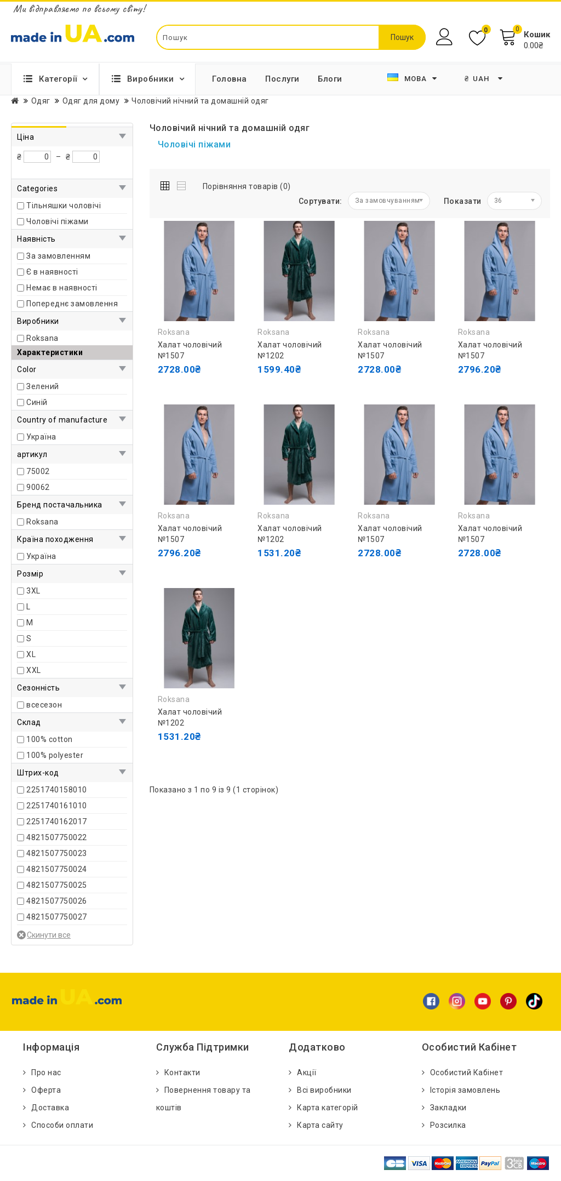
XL (31, 654)
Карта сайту (320, 1125)
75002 (38, 471)
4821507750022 (56, 837)
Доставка (50, 1107)
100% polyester (54, 755)
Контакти (182, 1072)
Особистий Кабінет (466, 1072)
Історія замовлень (465, 1090)
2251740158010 (56, 789)
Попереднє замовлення (72, 303)
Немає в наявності (62, 287)
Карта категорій (327, 1107)
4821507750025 (56, 885)
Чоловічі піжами (57, 221)
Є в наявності (52, 271)
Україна (41, 436)
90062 (38, 487)
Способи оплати (62, 1125)
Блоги (330, 79)
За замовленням (58, 256)
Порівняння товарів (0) (247, 186)
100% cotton (49, 739)
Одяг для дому (91, 100)
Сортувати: (320, 201)
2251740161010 (56, 805)
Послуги (282, 79)
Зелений (42, 386)
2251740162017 (56, 821)
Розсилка (448, 1125)
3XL (33, 590)
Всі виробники (324, 1090)
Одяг (40, 100)
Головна (229, 79)
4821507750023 (56, 853)
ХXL (33, 670)
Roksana (42, 338)
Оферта (46, 1090)
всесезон (44, 704)
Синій (37, 402)
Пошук (402, 37)
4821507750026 (56, 901)
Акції (307, 1072)
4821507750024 (56, 869)
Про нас (46, 1072)
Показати (463, 201)
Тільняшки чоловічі (63, 205)
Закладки (448, 1107)
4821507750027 (56, 916)
